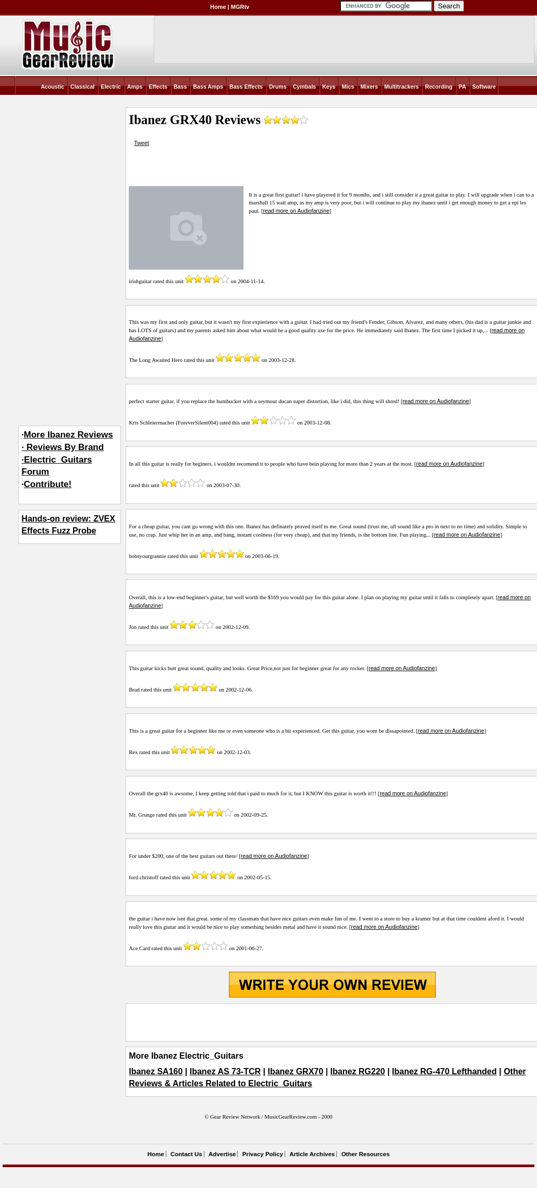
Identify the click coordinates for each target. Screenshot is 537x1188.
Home (218, 7)
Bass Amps (208, 86)
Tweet (141, 143)
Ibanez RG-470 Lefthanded (444, 1071)
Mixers (369, 86)
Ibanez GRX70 (295, 1071)
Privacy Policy (262, 1154)
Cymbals (304, 86)
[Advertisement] (332, 1022)
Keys (328, 86)
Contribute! (48, 484)
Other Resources (365, 1154)
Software (484, 86)
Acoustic (52, 86)
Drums (278, 86)
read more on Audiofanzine (296, 211)
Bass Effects (246, 86)
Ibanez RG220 (358, 1071)
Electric (111, 86)
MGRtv (240, 7)
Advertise (222, 1154)
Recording (439, 86)
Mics (347, 86)
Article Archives (312, 1154)
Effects (158, 86)
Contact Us (186, 1154)
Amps (135, 86)
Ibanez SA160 (155, 1071)
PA (462, 86)
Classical (82, 86)
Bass (180, 86)
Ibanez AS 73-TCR (225, 1071)
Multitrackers (401, 86)
